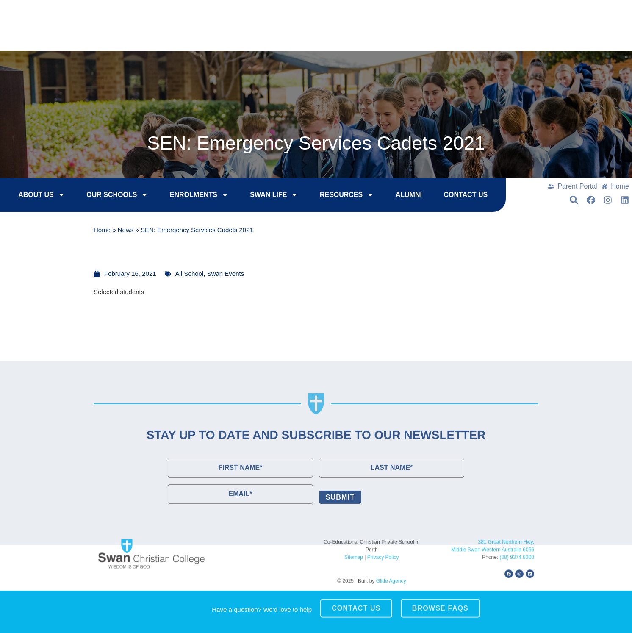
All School (189, 273)
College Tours (494, 13)
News (126, 231)
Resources (331, 196)
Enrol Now (426, 13)
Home (102, 231)
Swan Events (225, 273)
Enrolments (183, 196)
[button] (580, 34)
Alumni (393, 196)
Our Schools (101, 196)
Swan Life (258, 196)
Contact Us (563, 13)
